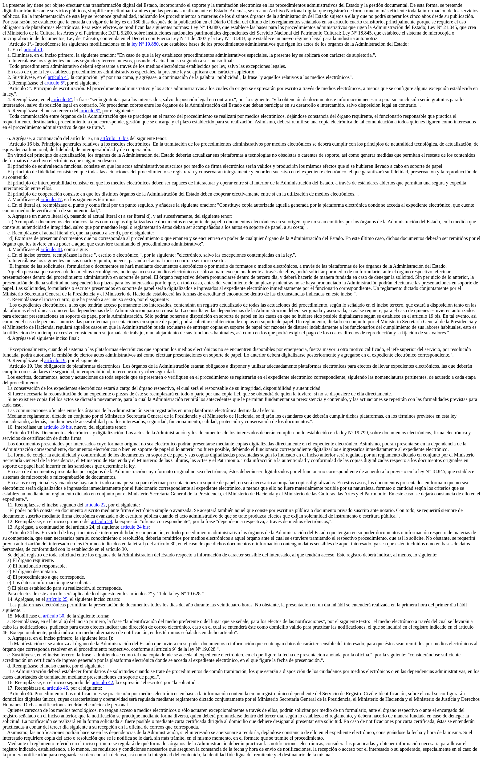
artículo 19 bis (57, 427)
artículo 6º (61, 99)
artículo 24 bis (134, 527)
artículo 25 (56, 599)
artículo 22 (95, 504)
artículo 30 (53, 615)
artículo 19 (55, 360)
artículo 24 (101, 521)
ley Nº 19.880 (145, 44)
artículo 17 (51, 199)
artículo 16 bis (114, 138)
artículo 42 (102, 682)
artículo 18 (51, 249)
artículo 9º (89, 110)
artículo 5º (54, 82)
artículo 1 (33, 49)
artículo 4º (58, 77)
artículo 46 (57, 688)
